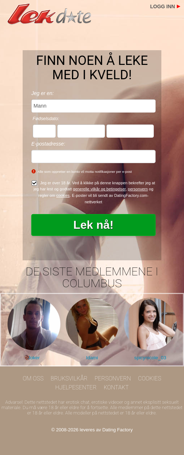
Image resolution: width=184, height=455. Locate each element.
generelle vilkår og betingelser (99, 189)
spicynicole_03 (150, 357)
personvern (138, 189)
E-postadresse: (48, 144)
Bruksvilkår (69, 378)
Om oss (33, 378)
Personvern (113, 378)
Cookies (149, 378)
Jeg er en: (42, 93)
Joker (34, 357)
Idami (92, 357)
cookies (63, 195)
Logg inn (162, 6)
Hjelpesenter (76, 387)
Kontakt (116, 387)
